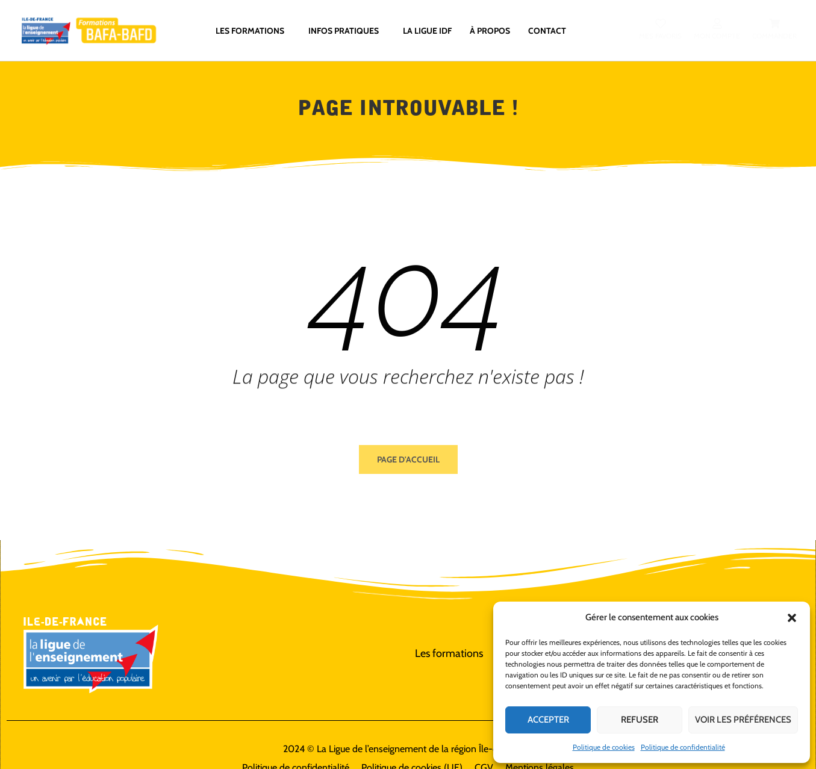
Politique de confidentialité (683, 747)
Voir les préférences (743, 719)
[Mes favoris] (660, 23)
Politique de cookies (604, 747)
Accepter (548, 719)
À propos (490, 30)
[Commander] (774, 23)
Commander (774, 35)
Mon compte (717, 35)
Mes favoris (660, 35)
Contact (547, 30)
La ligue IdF (427, 30)
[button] (792, 618)
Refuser (639, 719)
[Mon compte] (717, 23)
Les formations (253, 30)
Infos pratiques (346, 30)
